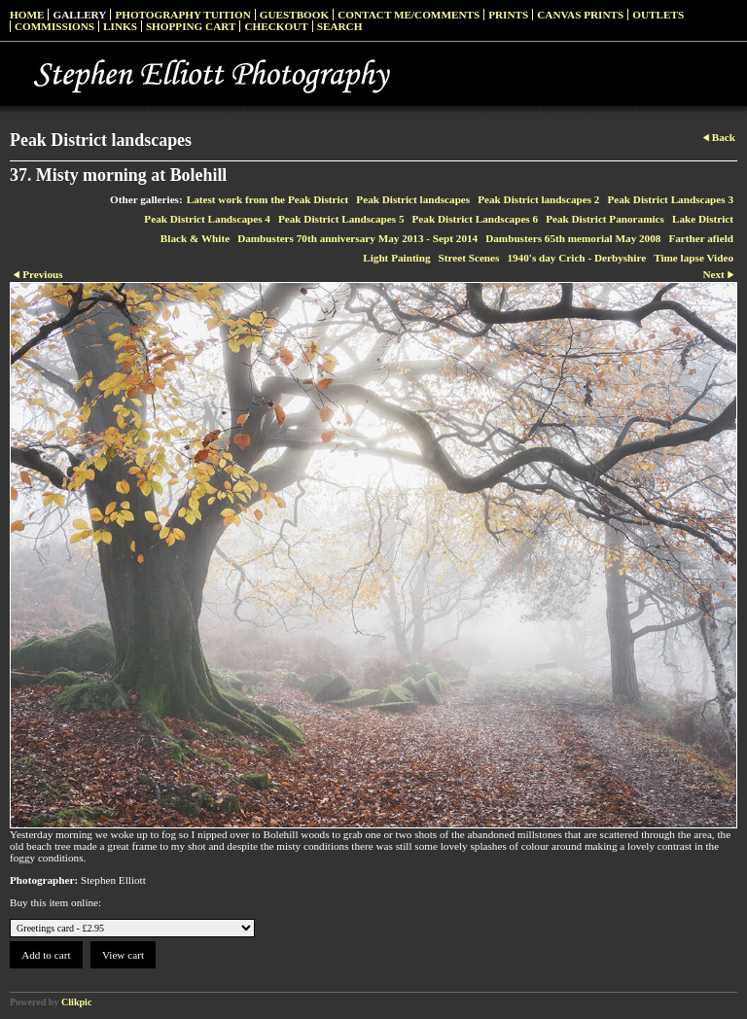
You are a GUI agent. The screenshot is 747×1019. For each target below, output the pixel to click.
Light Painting (396, 258)
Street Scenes (469, 258)
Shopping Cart (191, 26)
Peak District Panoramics (605, 219)
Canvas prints (580, 14)
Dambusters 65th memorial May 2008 (572, 238)
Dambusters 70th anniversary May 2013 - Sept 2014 (357, 238)
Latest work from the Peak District (268, 199)
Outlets (658, 14)
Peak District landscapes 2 (538, 199)
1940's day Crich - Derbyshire (576, 258)
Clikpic (76, 1002)
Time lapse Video (693, 258)
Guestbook (295, 14)
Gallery (79, 14)
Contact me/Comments (409, 14)
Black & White (195, 238)
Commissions (54, 26)
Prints (508, 14)
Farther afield (700, 238)
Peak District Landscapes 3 (670, 199)
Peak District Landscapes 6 (475, 219)
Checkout (275, 26)
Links (120, 26)
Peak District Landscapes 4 (207, 219)
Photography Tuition (182, 14)
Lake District (702, 219)
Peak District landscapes (413, 199)
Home (27, 14)
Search (340, 26)
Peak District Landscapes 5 (341, 219)
